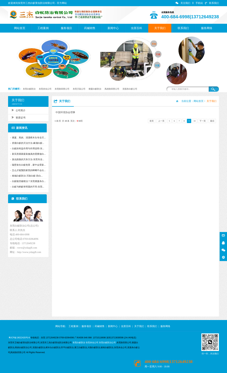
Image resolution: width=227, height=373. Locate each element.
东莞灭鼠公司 (79, 89)
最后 (212, 121)
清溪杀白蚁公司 (129, 89)
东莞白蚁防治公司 (107, 342)
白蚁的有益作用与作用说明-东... (27, 148)
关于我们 (160, 28)
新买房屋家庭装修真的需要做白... (28, 154)
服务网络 (206, 28)
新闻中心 (113, 28)
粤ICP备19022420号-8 (19, 337)
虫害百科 (136, 28)
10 (194, 121)
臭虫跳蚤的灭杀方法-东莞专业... (27, 159)
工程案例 (43, 28)
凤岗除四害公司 (112, 89)
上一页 (161, 121)
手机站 (197, 3)
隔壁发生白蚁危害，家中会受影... (28, 165)
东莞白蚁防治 (29, 89)
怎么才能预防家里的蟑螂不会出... (28, 170)
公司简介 (18, 110)
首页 (152, 121)
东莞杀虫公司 (45, 89)
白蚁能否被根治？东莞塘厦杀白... (28, 181)
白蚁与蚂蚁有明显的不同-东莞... (27, 186)
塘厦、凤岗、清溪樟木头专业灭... (28, 137)
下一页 (202, 121)
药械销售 (89, 28)
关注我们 (183, 3)
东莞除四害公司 (62, 89)
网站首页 (19, 28)
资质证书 (18, 117)
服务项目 (66, 28)
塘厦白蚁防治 (95, 89)
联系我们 (212, 3)
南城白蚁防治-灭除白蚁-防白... (26, 175)
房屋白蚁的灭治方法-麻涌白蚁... (27, 143)
